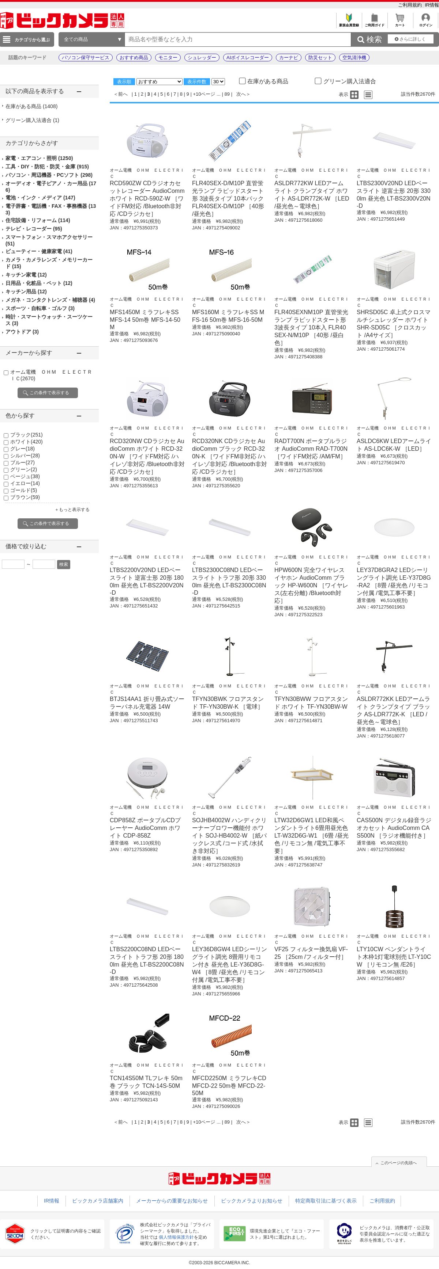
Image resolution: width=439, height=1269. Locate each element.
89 (227, 94)
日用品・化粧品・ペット (38, 283)
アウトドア (22, 332)
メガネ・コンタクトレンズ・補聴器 (50, 300)
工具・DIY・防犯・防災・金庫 (47, 166)
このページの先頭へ (398, 1163)
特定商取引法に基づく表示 (326, 1201)
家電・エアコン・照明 (39, 158)
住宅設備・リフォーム (37, 220)
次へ (241, 94)
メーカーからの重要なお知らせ (172, 1201)
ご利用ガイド (374, 23)
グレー (22, 448)
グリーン (23, 469)
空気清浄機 (354, 57)
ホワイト (26, 442)
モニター (167, 57)
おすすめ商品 (134, 57)
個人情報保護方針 (176, 1237)
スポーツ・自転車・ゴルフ (40, 308)
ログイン (426, 23)
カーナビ (288, 57)
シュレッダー (202, 57)
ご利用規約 (410, 5)
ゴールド (23, 490)
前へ (123, 94)
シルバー (25, 455)
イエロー (25, 483)
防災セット (320, 57)
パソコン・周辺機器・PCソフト (49, 175)
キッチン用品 (26, 291)
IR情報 (432, 5)
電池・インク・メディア (40, 198)
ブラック (26, 435)
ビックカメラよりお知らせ (251, 1201)
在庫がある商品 (31, 106)
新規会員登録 (349, 23)
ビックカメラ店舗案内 (97, 1201)
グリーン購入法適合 (32, 120)
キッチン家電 (26, 275)
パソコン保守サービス (85, 57)
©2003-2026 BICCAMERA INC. (219, 1262)
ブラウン (25, 497)
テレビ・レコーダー (33, 229)
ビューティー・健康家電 (38, 251)
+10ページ (204, 94)
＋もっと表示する (72, 509)
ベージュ (25, 476)
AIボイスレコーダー (247, 57)
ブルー (22, 462)
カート (400, 23)
